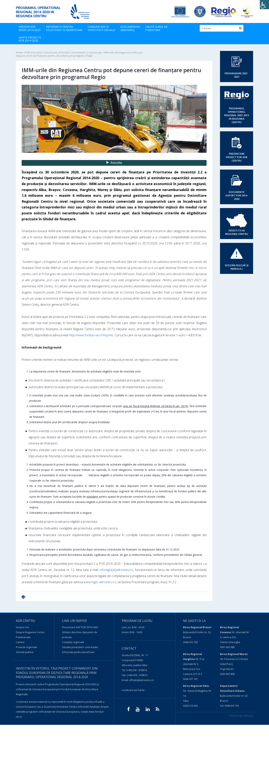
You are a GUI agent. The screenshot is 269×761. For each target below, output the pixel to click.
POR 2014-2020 (33, 52)
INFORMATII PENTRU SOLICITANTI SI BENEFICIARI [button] (64, 28)
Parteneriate (23, 637)
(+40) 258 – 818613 (137, 675)
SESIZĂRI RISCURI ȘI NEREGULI (237, 267)
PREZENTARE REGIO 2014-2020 (30, 28)
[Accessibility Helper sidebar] (264, 4)
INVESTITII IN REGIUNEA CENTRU (236, 232)
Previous (27, 118)
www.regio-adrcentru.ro (100, 582)
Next (201, 118)
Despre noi (22, 627)
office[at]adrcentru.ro (141, 680)
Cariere (20, 642)
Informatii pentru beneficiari (78, 652)
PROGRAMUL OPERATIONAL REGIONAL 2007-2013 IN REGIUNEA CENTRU (236, 115)
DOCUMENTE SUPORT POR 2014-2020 (236, 195)
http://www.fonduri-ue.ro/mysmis (91, 335)
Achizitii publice (25, 652)
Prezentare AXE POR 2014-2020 (80, 627)
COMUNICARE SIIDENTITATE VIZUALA (101, 28)
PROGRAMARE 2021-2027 (237, 75)
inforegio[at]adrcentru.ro (116, 570)
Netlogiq (248, 715)
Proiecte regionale (26, 647)
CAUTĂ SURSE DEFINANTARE (156, 28)
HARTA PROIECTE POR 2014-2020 (30, 39)
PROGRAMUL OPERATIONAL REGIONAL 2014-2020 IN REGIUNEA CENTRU (38, 12)
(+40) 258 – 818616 (136, 670)
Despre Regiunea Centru (30, 632)
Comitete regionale (73, 642)
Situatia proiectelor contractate (80, 647)
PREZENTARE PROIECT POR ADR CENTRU (236, 157)
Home (19, 52)
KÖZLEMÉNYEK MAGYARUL (130, 28)
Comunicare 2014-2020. (56, 52)
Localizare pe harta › (134, 690)
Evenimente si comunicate (87, 52)
